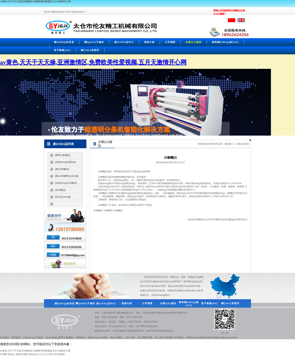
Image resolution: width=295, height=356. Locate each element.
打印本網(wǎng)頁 (218, 219)
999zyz (11, 354)
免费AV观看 (21, 354)
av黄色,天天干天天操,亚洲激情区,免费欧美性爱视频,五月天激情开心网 (35, 1)
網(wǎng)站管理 (229, 337)
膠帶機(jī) (16, 337)
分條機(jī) (102, 171)
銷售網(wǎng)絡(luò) (225, 42)
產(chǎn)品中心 (124, 42)
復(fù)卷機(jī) (52, 337)
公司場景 (170, 42)
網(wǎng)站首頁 (64, 42)
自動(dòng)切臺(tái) (196, 337)
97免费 (3, 354)
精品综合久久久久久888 (40, 354)
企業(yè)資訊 (194, 42)
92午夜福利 (59, 354)
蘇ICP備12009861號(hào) (160, 330)
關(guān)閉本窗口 (238, 219)
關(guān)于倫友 (94, 42)
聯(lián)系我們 (90, 50)
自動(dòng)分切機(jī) (33, 337)
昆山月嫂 (130, 337)
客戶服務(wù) (62, 50)
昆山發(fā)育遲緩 (164, 337)
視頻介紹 (149, 42)
